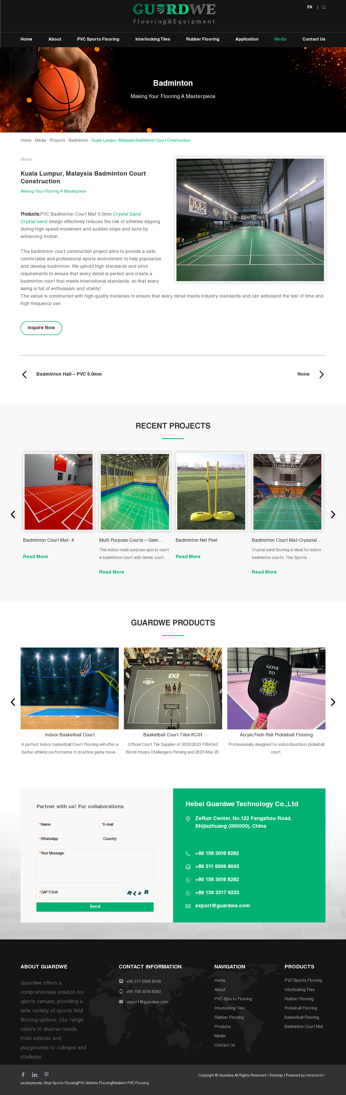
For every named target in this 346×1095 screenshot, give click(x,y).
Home (26, 40)
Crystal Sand (127, 214)
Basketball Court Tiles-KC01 (173, 735)
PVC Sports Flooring (98, 40)
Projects (57, 141)
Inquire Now (41, 328)
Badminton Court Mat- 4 (48, 540)
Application (247, 40)
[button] (13, 514)
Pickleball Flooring (300, 1009)
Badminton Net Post (197, 540)
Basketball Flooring (301, 1018)
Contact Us (313, 40)
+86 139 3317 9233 (217, 893)
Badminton (78, 141)
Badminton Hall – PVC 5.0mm (69, 374)
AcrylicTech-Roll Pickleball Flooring (276, 735)
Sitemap (276, 1076)
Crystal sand (35, 222)
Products (222, 1027)
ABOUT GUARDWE (44, 967)
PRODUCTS (299, 967)
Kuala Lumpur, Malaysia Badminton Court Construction (141, 141)
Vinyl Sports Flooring (61, 1083)
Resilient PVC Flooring (130, 1083)
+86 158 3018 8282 (217, 880)
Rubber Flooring (202, 40)
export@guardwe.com (222, 906)
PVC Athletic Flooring (95, 1083)
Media (280, 40)
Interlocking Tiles (152, 40)
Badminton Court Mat (303, 1027)
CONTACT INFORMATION (150, 967)
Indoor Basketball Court (70, 735)
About (54, 40)
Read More (35, 557)
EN (309, 7)
